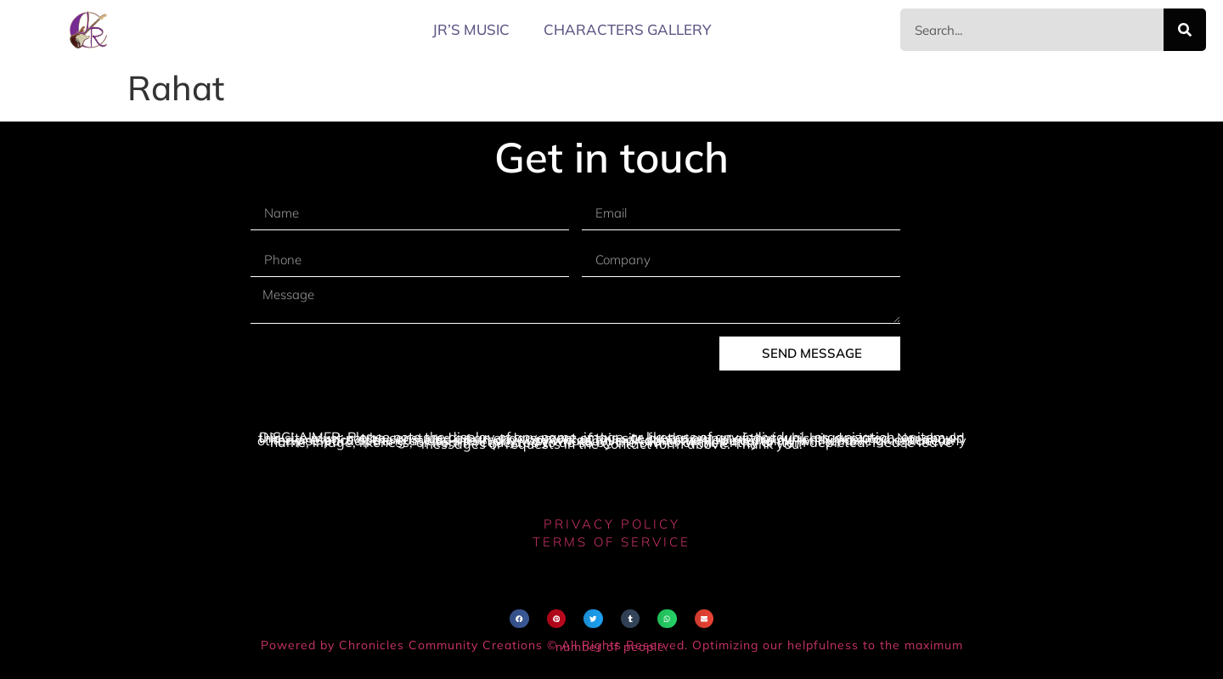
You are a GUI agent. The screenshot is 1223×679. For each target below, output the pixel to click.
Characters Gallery (627, 29)
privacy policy (612, 524)
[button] (519, 619)
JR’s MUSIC (471, 29)
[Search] (1185, 29)
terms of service (611, 542)
